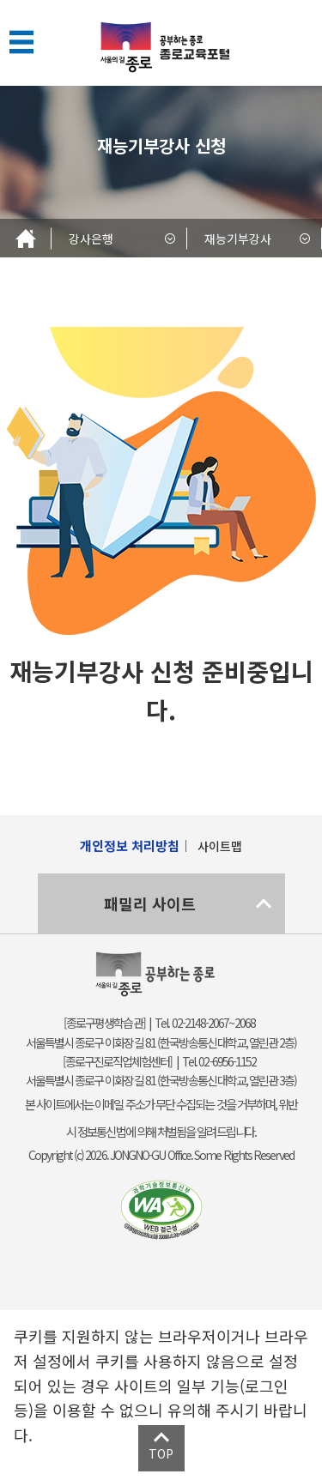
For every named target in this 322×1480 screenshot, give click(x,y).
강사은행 (91, 238)
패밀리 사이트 (150, 903)
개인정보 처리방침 (129, 846)
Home (25, 238)
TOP (161, 1453)
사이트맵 (219, 846)
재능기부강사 (237, 238)
